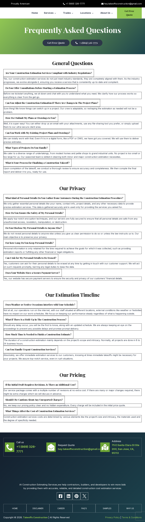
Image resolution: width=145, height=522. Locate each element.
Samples (107, 508)
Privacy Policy (112, 517)
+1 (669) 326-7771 (75, 3)
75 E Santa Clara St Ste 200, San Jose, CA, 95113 (125, 444)
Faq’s (84, 508)
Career (61, 508)
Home (35, 13)
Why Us (130, 508)
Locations (85, 13)
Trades (67, 13)
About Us (105, 13)
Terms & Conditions (132, 517)
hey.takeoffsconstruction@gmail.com (123, 3)
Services (49, 13)
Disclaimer (38, 508)
